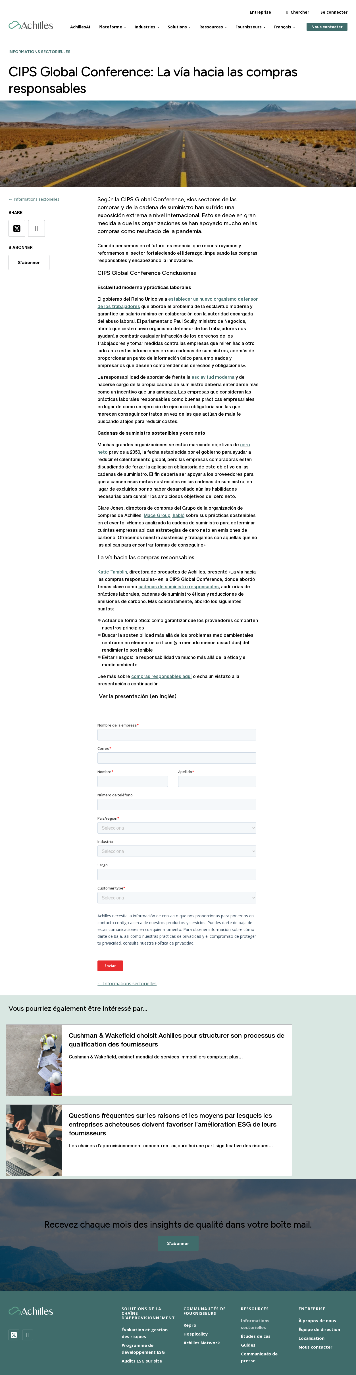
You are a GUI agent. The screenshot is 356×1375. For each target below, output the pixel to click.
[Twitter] (14, 1288)
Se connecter (333, 8)
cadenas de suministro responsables (178, 587)
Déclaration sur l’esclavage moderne (105, 1350)
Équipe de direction (319, 1283)
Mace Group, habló (164, 516)
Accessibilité (82, 1343)
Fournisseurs (249, 23)
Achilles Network (202, 1296)
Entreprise (260, 8)
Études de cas (255, 1290)
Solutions (177, 23)
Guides (248, 1298)
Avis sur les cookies (173, 1343)
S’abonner (29, 262)
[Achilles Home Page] (31, 21)
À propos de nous (317, 1274)
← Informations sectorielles (34, 199)
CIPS (127, 199)
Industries (145, 23)
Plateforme (110, 23)
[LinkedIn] (27, 1288)
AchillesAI (80, 23)
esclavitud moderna (212, 378)
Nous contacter (327, 23)
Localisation (311, 1292)
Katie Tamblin (112, 572)
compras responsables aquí (161, 677)
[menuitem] (214, 1349)
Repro (190, 1279)
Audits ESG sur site (142, 1314)
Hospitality (196, 1287)
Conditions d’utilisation (171, 1350)
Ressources (211, 23)
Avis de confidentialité (123, 1343)
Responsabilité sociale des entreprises (238, 1343)
